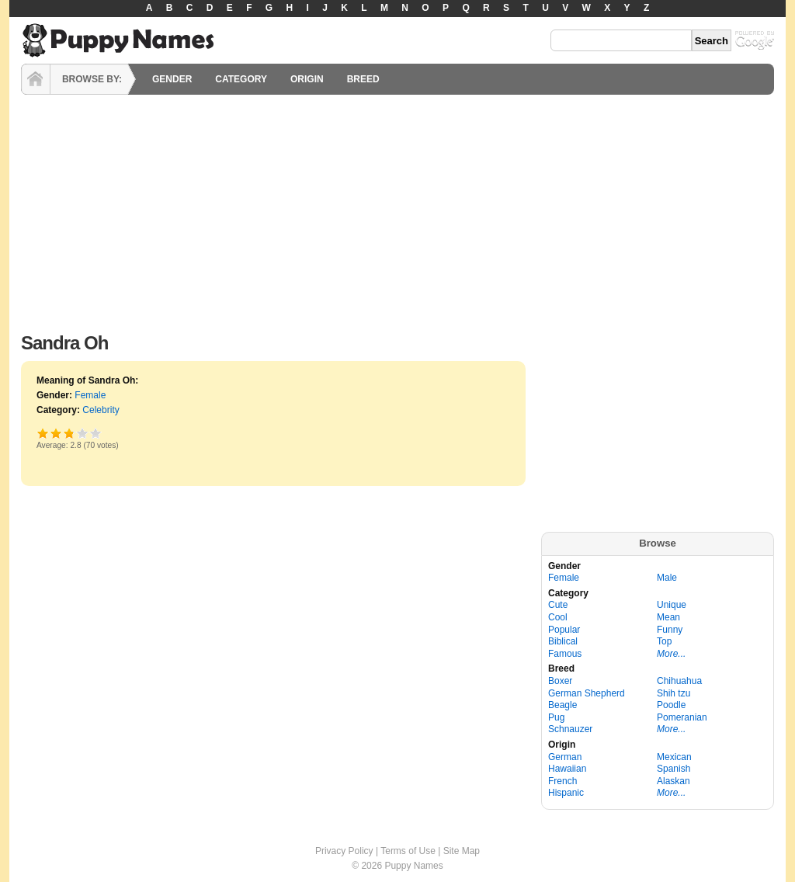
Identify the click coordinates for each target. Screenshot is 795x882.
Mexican (674, 757)
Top (664, 641)
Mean (668, 617)
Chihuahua (679, 680)
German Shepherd (586, 693)
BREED (363, 79)
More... (671, 653)
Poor (43, 433)
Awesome (95, 433)
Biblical (563, 641)
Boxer (560, 680)
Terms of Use (408, 851)
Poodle (671, 705)
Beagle (562, 705)
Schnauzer (570, 729)
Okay (56, 433)
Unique (671, 604)
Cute (558, 604)
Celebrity (100, 410)
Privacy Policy (344, 851)
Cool (558, 617)
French (562, 781)
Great (82, 433)
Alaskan (673, 781)
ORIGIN (307, 79)
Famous (564, 653)
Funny (669, 629)
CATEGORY (241, 79)
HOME (35, 79)
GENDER (172, 79)
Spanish (673, 768)
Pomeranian (682, 717)
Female (90, 395)
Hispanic (566, 792)
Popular (564, 629)
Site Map (461, 851)
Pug (556, 717)
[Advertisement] (397, 209)
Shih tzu (673, 693)
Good (68, 433)
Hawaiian (567, 768)
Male (667, 577)
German (564, 757)
